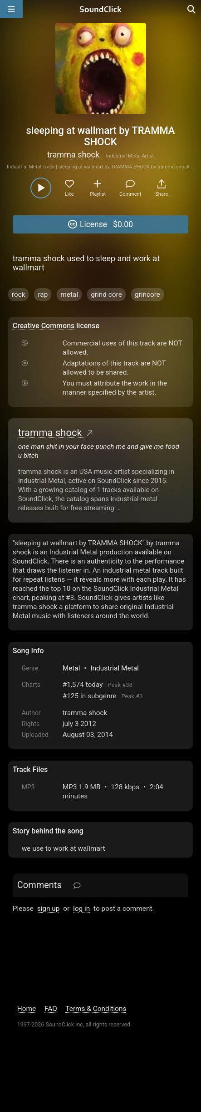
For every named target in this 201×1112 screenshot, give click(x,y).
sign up (48, 908)
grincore (147, 294)
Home (26, 1009)
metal (69, 294)
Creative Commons (44, 325)
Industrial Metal (114, 668)
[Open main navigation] (11, 9)
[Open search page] (192, 9)
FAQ (50, 1009)
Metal (71, 668)
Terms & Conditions (95, 1009)
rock (18, 294)
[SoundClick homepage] (100, 9)
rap (43, 294)
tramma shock (73, 154)
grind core (106, 294)
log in (81, 908)
